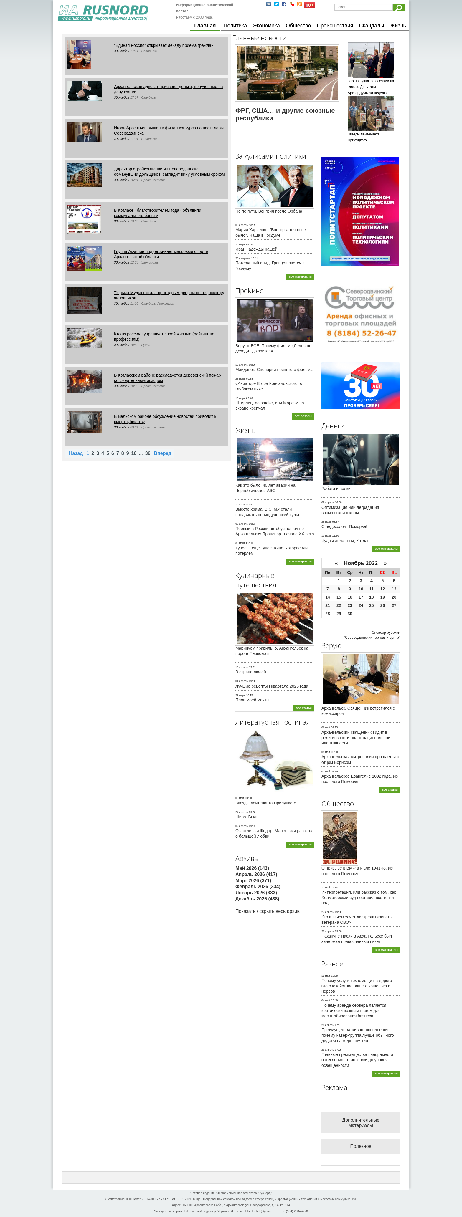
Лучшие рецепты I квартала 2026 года (271, 686)
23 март (240, 378)
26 (382, 605)
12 (382, 589)
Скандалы (371, 26)
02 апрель (241, 825)
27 (394, 605)
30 (350, 613)
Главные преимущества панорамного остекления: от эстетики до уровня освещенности (357, 1059)
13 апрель (241, 504)
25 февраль (242, 258)
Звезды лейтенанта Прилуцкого (265, 803)
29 (338, 613)
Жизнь (398, 26)
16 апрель (241, 667)
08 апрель (241, 523)
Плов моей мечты (252, 700)
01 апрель (241, 681)
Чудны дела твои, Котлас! (346, 540)
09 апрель (327, 502)
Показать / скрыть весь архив (267, 911)
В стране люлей (250, 672)
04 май (325, 1000)
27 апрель (327, 911)
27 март (240, 695)
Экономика (266, 26)
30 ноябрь (121, 51)
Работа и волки (336, 488)
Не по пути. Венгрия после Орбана (268, 211)
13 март (326, 535)
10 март (240, 398)
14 (327, 597)
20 (394, 597)
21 (327, 605)
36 (148, 453)
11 (371, 589)
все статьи (304, 708)
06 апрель (241, 224)
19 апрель (241, 364)
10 (134, 453)
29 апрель (327, 1025)
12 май (325, 887)
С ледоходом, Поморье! (344, 526)
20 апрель (327, 931)
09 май (239, 798)
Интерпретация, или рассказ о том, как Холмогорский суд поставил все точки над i (358, 897)
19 (382, 597)
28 (327, 613)
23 (350, 605)
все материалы (300, 276)
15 (338, 597)
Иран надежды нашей (256, 249)
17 (361, 597)
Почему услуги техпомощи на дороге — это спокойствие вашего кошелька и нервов (359, 986)
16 (350, 597)
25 (371, 605)
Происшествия (335, 26)
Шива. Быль (246, 816)
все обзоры (303, 416)
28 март (326, 521)
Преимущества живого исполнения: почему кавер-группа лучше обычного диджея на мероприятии (357, 1035)
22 (338, 605)
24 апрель (241, 812)
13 (394, 589)
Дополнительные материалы (361, 1122)
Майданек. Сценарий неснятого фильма (274, 369)
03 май (325, 771)
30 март (240, 543)
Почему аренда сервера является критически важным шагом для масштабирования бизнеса (353, 1010)
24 (361, 605)
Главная (205, 26)
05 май (325, 752)
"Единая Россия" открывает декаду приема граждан (164, 45)
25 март (240, 244)
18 (371, 597)
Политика (235, 26)
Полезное (361, 1146)
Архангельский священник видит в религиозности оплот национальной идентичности (355, 737)
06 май (325, 727)
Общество (298, 26)
